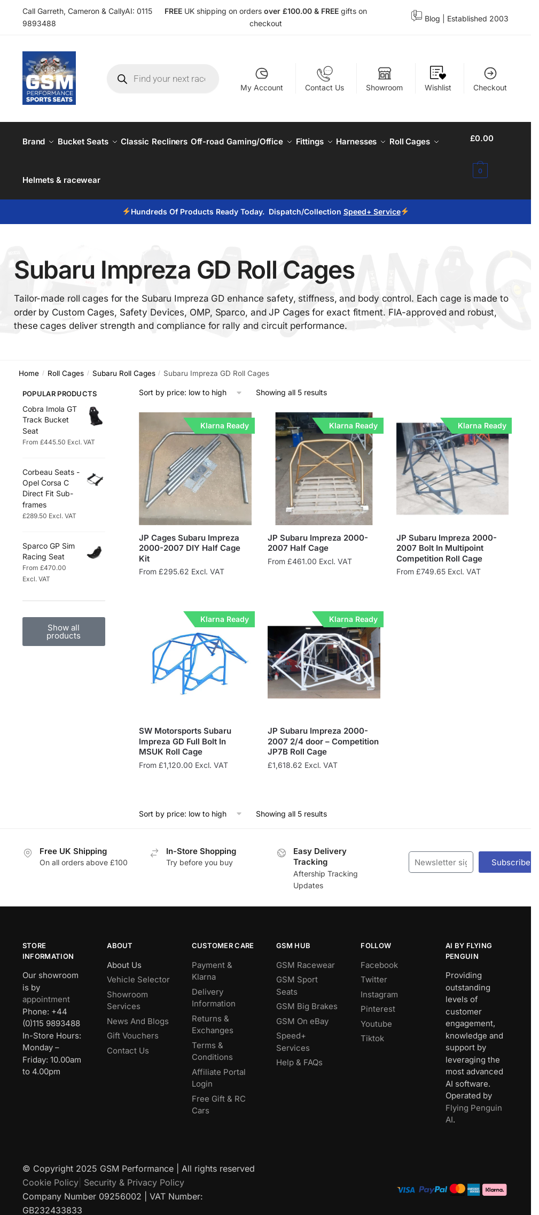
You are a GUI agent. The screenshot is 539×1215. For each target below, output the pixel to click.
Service (387, 198)
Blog (432, 18)
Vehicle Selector (138, 967)
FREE (331, 11)
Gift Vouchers (133, 1023)
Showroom (384, 79)
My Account (261, 79)
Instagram (379, 981)
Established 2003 (478, 18)
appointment (46, 986)
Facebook (379, 952)
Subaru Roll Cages (123, 360)
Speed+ (358, 198)
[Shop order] (191, 380)
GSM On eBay (302, 1008)
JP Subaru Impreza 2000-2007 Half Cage (318, 530)
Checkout (490, 79)
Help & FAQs (299, 1049)
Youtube (376, 1011)
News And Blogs (138, 1008)
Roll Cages (66, 360)
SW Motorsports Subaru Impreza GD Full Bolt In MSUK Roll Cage (185, 728)
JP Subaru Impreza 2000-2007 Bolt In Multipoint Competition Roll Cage (446, 535)
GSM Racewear (305, 952)
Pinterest (378, 996)
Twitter (374, 967)
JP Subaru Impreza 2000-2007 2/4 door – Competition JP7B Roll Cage (323, 728)
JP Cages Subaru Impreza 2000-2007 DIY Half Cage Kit (189, 535)
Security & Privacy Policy (134, 1169)
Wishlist (438, 79)
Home (29, 360)
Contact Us (324, 79)
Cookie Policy (50, 1169)
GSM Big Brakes (307, 993)
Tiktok (372, 1025)
